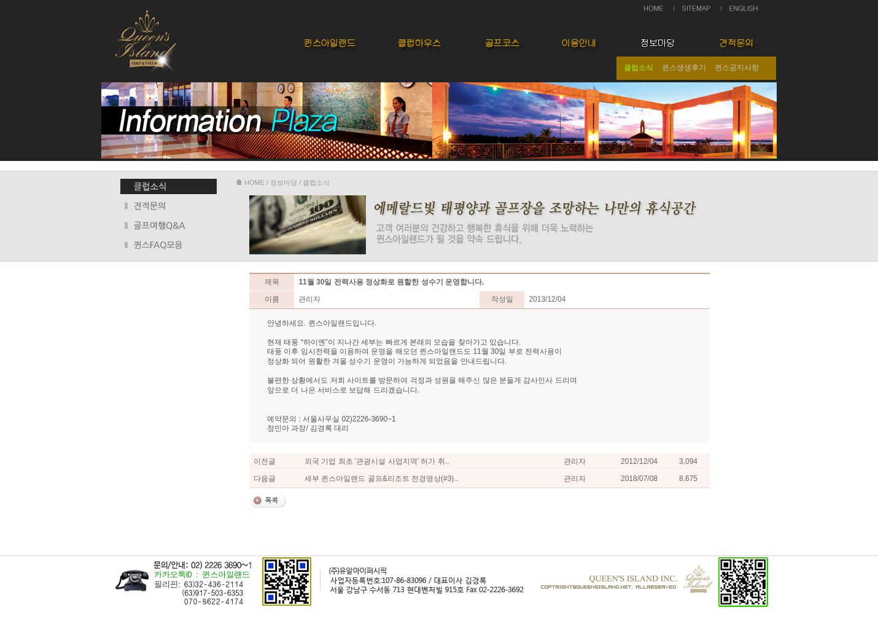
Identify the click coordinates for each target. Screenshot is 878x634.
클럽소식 (638, 67)
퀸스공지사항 (737, 67)
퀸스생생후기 (684, 67)
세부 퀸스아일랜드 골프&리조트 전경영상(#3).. (381, 478)
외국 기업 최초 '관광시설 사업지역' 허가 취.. (377, 461)
